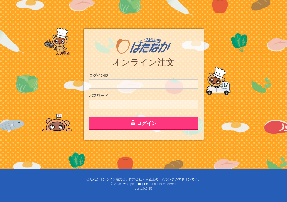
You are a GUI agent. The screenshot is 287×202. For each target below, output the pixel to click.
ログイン (143, 123)
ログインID (98, 75)
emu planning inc (135, 184)
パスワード (98, 95)
